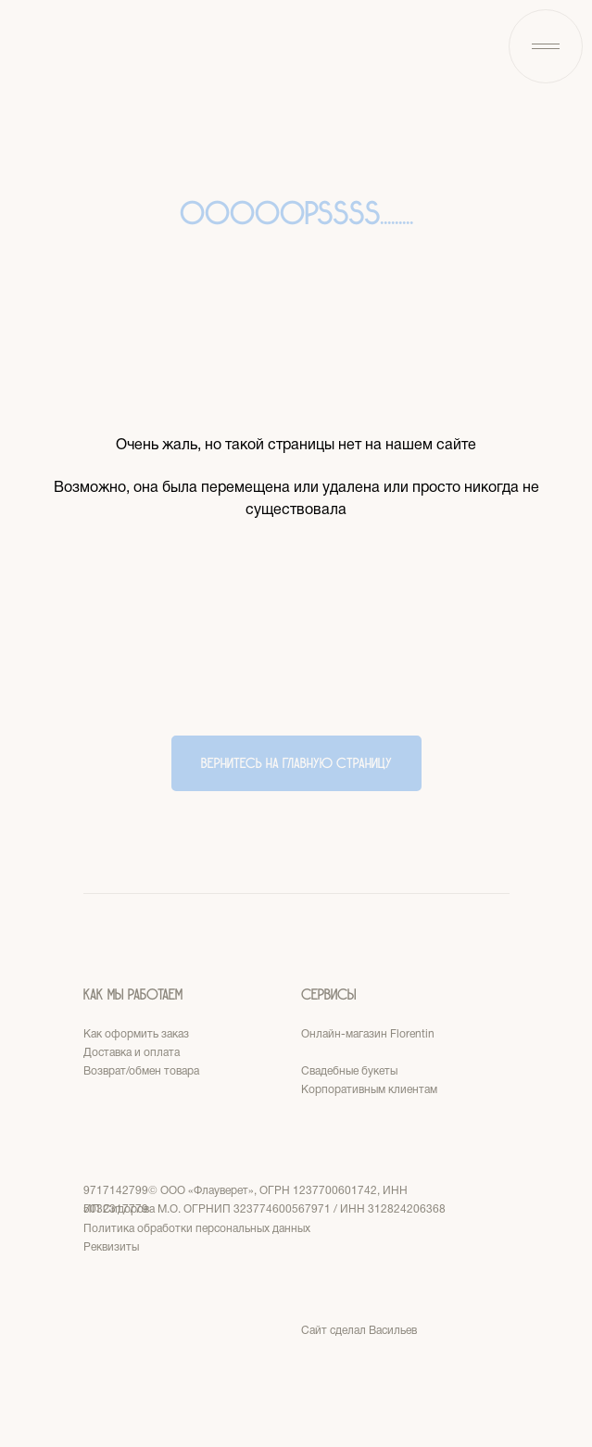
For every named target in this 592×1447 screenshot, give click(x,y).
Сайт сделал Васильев (359, 1331)
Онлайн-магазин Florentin (368, 1034)
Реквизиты (111, 1247)
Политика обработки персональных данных (196, 1229)
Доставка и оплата (131, 1053)
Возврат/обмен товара (141, 1071)
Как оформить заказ (136, 1034)
